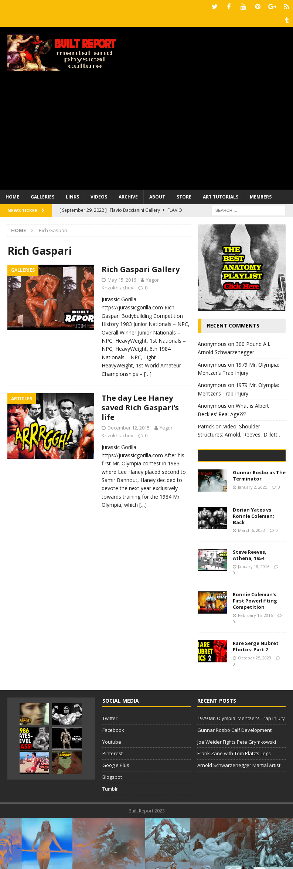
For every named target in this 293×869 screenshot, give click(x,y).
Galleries (42, 196)
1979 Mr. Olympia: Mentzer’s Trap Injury (241, 769)
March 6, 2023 (251, 581)
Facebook (113, 781)
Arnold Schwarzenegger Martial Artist (238, 816)
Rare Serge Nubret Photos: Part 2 (256, 697)
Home (12, 196)
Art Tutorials (220, 196)
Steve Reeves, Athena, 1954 (249, 606)
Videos (99, 196)
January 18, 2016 (253, 617)
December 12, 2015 (129, 426)
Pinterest (112, 804)
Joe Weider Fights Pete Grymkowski (236, 793)
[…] (147, 372)
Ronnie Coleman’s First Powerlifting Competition (255, 651)
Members (261, 196)
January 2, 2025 (252, 538)
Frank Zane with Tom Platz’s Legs (234, 804)
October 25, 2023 (254, 709)
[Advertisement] (146, 133)
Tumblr (110, 839)
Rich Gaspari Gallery (141, 268)
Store (184, 196)
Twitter (109, 769)
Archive (128, 196)
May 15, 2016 (122, 278)
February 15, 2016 (255, 666)
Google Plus (115, 816)
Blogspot (112, 828)
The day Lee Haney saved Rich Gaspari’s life (140, 406)
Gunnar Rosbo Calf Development (234, 781)
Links (72, 196)
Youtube (111, 793)
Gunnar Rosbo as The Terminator (259, 526)
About (157, 196)
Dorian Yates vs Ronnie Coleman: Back (253, 567)
